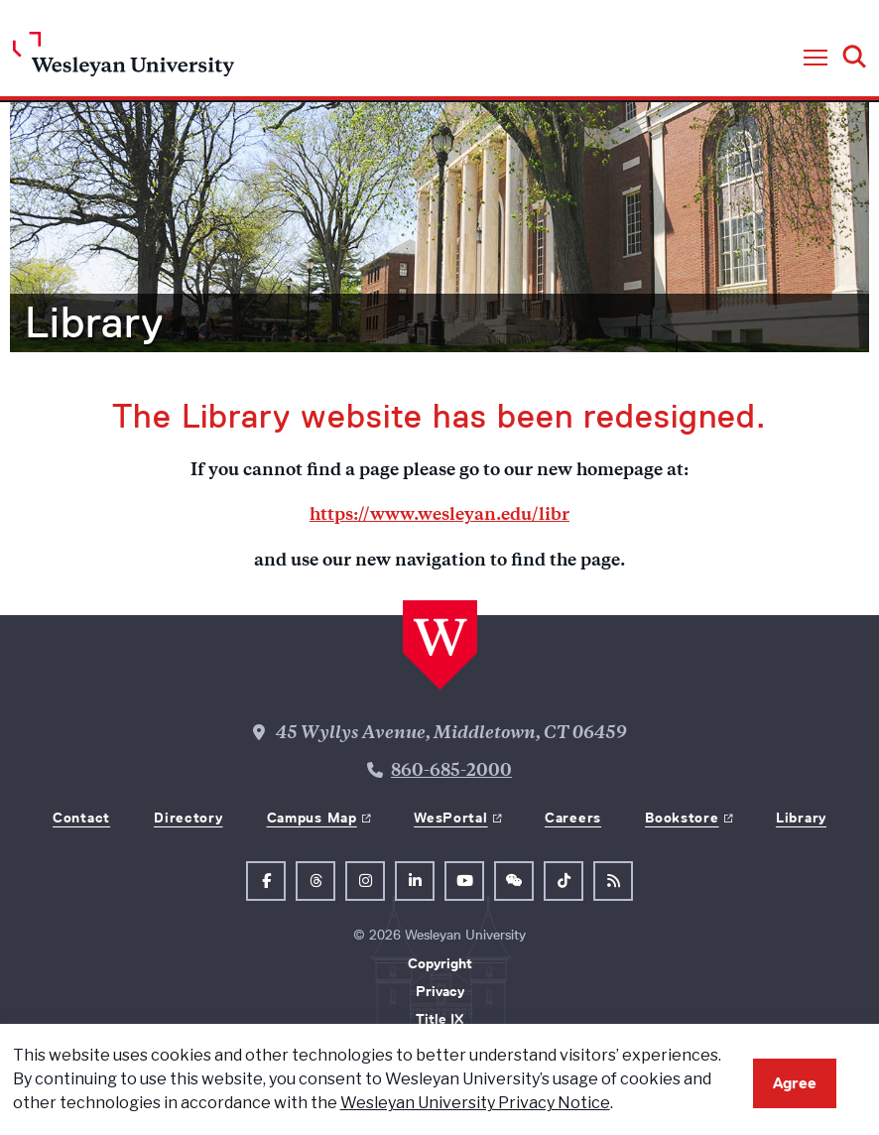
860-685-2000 (451, 772)
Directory (188, 817)
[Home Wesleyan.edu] (123, 59)
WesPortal (450, 817)
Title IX (439, 1019)
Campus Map (312, 817)
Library (94, 322)
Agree (794, 1082)
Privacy (440, 991)
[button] (815, 58)
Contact (81, 817)
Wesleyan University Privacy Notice (475, 1102)
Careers (573, 817)
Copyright (440, 963)
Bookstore (681, 817)
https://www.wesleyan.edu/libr (439, 516)
